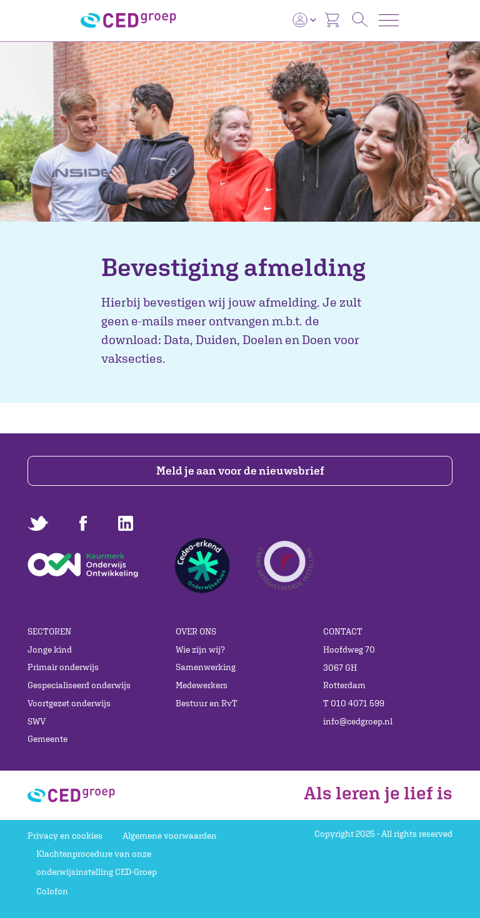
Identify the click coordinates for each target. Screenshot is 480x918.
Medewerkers (202, 685)
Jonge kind (50, 649)
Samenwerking (206, 667)
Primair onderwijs (63, 667)
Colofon (52, 891)
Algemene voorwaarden (169, 836)
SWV (37, 721)
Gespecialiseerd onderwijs (79, 685)
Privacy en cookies (65, 836)
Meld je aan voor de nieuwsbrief (240, 470)
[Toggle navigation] (388, 20)
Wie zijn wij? (200, 649)
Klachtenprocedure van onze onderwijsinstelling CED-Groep (96, 863)
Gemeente (48, 739)
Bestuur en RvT (207, 703)
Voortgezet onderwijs (69, 703)
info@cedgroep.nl (357, 721)
